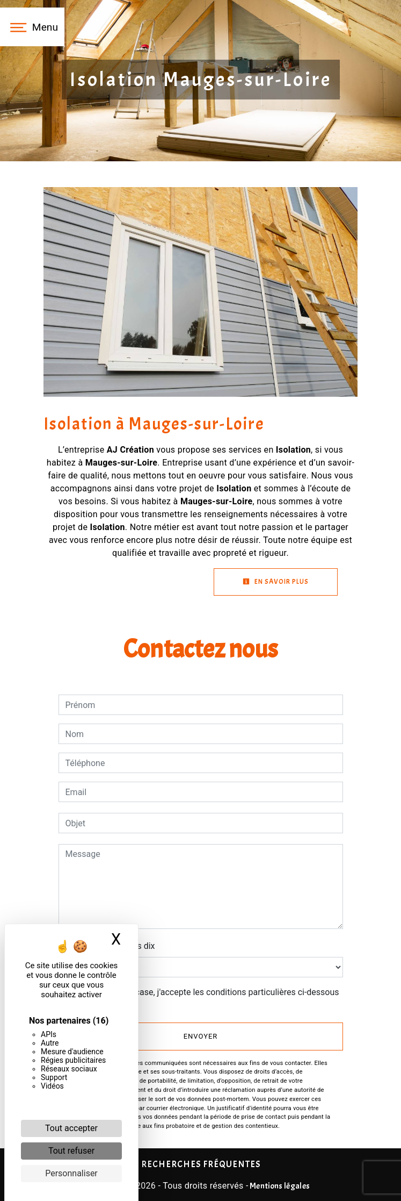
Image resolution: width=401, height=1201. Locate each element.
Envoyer (201, 1036)
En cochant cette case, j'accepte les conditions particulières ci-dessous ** (204, 998)
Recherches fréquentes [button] (200, 1164)
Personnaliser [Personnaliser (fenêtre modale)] (71, 1173)
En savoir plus (276, 581)
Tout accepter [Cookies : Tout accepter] (71, 1128)
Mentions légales (279, 1186)
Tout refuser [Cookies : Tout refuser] (71, 1151)
